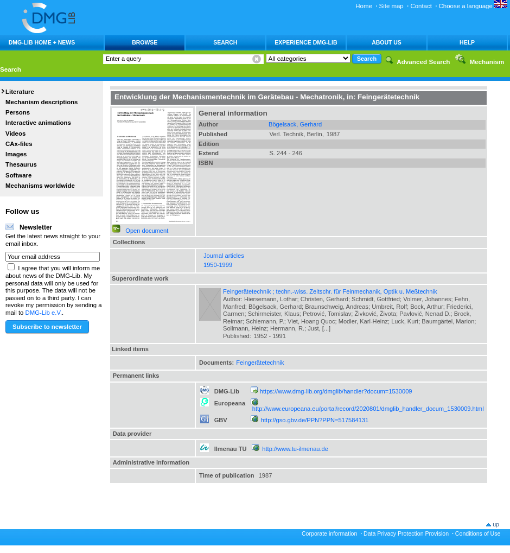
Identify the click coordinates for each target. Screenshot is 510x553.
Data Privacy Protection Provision (406, 533)
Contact (420, 6)
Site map (391, 6)
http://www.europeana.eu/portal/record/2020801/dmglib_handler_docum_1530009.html (368, 408)
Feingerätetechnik (260, 362)
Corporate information (329, 533)
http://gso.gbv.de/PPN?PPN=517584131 (314, 420)
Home (363, 6)
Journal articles (223, 255)
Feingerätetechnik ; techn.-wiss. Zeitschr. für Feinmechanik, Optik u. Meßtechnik (330, 291)
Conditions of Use (478, 533)
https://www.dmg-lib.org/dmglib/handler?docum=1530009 (336, 391)
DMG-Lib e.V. (43, 312)
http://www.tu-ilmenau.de (295, 449)
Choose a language (473, 6)
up (496, 524)
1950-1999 (217, 265)
